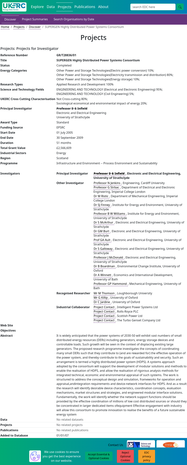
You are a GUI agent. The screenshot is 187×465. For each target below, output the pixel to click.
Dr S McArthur (104, 222)
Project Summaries (35, 19)
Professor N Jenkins (107, 183)
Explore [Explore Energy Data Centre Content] (37, 6)
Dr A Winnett (103, 275)
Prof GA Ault (102, 240)
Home (5, 27)
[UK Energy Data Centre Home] (14, 6)
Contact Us (115, 445)
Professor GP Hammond (111, 284)
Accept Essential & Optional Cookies (99, 456)
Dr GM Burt (102, 231)
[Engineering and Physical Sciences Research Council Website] (171, 445)
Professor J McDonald (109, 257)
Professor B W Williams (110, 214)
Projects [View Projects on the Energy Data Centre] (64, 6)
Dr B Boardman (105, 266)
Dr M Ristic (101, 196)
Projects (19, 27)
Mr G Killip (101, 298)
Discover (10, 19)
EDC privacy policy (146, 456)
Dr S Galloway (103, 249)
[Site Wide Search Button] (180, 6)
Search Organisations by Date (74, 19)
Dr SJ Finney (102, 205)
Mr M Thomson (104, 293)
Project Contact (104, 307)
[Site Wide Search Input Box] (153, 6)
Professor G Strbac (107, 187)
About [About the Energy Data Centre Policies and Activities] (103, 6)
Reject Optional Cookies (125, 456)
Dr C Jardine (102, 302)
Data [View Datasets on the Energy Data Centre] (51, 6)
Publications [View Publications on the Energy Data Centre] (84, 6)
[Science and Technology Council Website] (141, 445)
